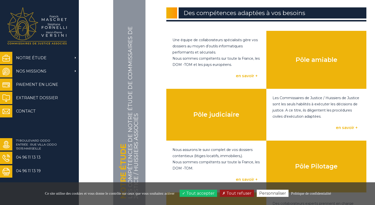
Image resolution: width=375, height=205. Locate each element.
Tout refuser (237, 193)
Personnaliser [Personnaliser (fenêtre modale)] (272, 193)
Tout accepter (198, 193)
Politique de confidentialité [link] (311, 193)
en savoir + (247, 76)
